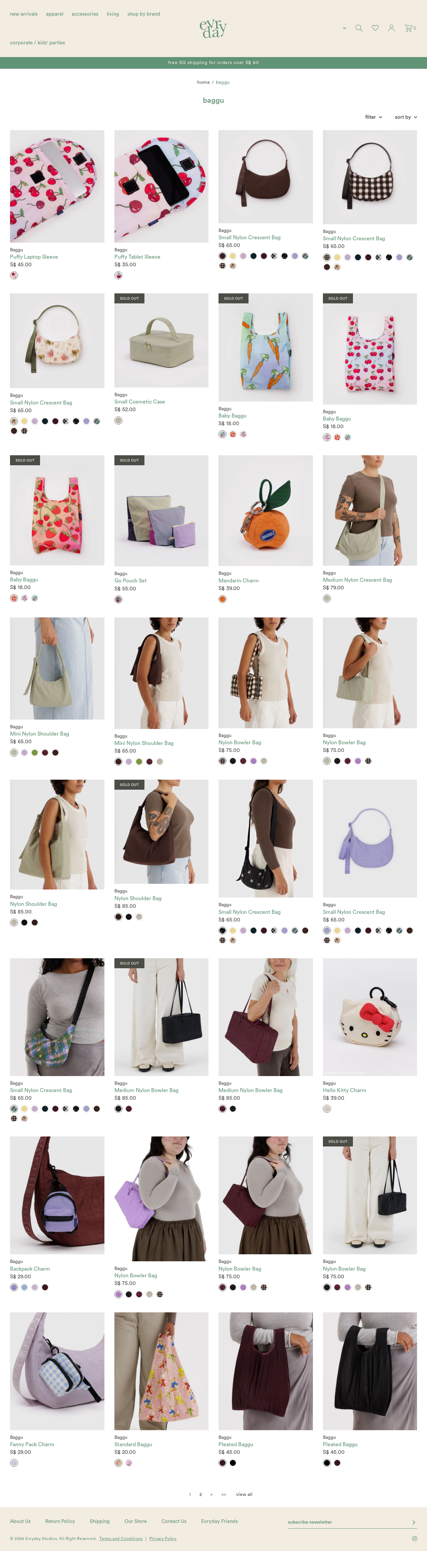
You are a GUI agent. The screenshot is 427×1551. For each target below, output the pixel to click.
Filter (370, 117)
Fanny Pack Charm (32, 1444)
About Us (20, 1521)
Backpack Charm (30, 1269)
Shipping (100, 1521)
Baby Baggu (233, 416)
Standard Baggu (133, 1444)
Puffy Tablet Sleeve (137, 257)
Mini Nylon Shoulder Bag (39, 734)
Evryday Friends (219, 1521)
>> (224, 1494)
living (113, 14)
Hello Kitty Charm (344, 1090)
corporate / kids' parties (37, 42)
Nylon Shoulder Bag (33, 904)
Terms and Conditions (120, 1539)
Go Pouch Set (130, 580)
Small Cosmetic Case (139, 402)
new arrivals (24, 14)
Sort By (403, 117)
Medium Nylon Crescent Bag (357, 580)
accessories (85, 14)
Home (203, 82)
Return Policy (60, 1521)
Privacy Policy (162, 1539)
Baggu (16, 250)
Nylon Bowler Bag (240, 742)
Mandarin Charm (239, 580)
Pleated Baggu (236, 1444)
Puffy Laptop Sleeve (34, 257)
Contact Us (173, 1521)
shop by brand (143, 14)
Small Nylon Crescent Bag (250, 237)
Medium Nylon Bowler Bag (146, 1090)
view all (244, 1494)
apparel (54, 14)
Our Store (135, 1521)
